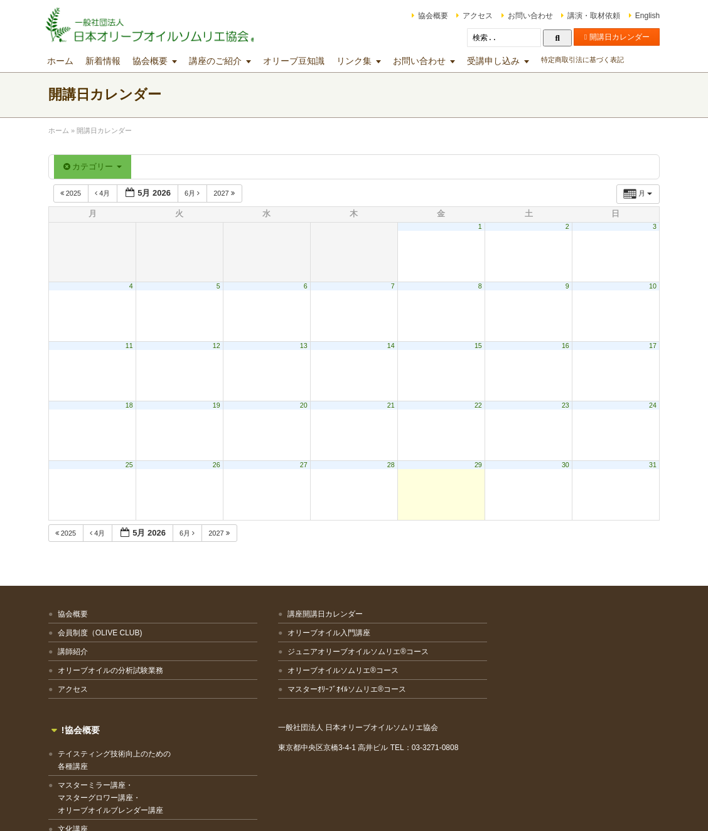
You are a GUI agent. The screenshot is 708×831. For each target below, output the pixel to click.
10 (648, 286)
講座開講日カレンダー (256, 614)
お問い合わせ (526, 15)
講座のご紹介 (219, 61)
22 (476, 405)
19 (218, 405)
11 (132, 345)
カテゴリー (97, 166)
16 (562, 345)
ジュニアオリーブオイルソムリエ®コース (278, 658)
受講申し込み (497, 61)
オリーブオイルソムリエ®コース (274, 683)
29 (476, 464)
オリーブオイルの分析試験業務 (115, 670)
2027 (230, 193)
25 (132, 464)
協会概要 (429, 15)
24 (648, 405)
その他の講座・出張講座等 (420, 731)
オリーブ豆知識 (298, 61)
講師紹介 (77, 651)
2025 (76, 193)
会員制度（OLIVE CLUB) (104, 632)
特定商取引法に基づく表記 (586, 59)
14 (390, 345)
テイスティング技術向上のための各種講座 (431, 643)
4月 (108, 193)
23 (562, 405)
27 (304, 464)
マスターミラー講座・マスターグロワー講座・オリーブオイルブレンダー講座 (428, 681)
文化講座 (390, 712)
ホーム (64, 61)
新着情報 (107, 61)
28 (390, 464)
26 (218, 464)
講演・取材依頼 (589, 15)
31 (648, 464)
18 (132, 405)
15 (476, 345)
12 (218, 345)
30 (562, 464)
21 (390, 405)
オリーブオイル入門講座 (260, 632)
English (643, 15)
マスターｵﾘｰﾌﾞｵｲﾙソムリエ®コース (278, 701)
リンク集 (358, 61)
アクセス (473, 15)
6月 (197, 193)
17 (648, 345)
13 (304, 345)
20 (304, 405)
